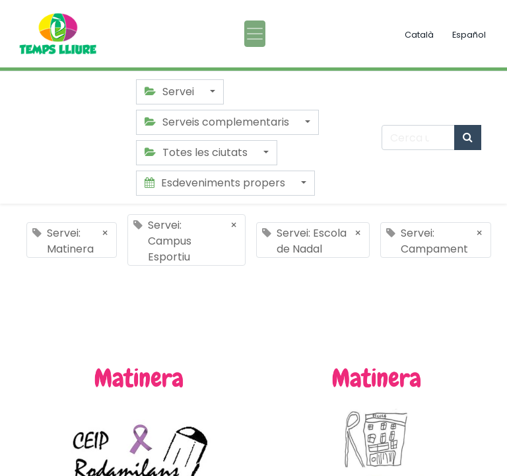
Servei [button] (171, 91)
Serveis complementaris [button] (218, 122)
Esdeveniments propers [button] (216, 182)
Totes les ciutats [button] (197, 152)
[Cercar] (467, 137)
